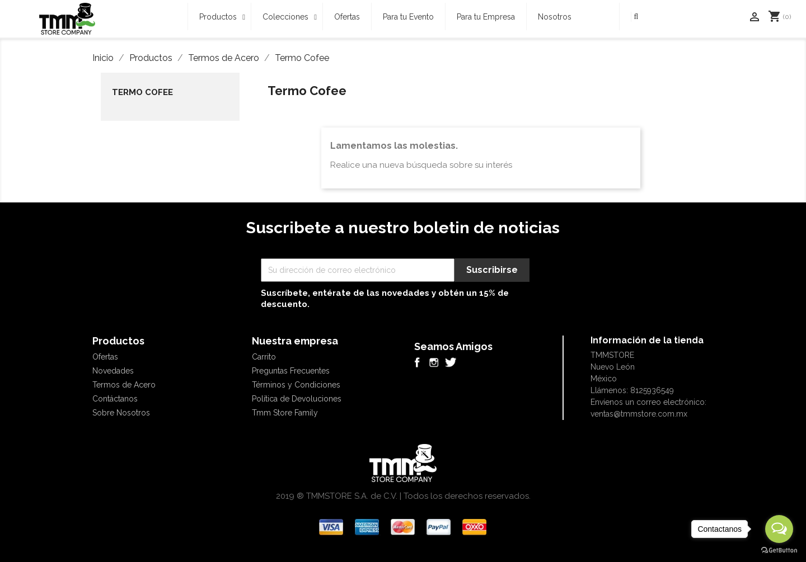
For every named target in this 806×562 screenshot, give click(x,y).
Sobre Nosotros (121, 412)
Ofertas (105, 356)
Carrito (264, 356)
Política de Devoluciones (296, 398)
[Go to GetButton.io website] (779, 550)
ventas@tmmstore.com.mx (639, 413)
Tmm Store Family (285, 412)
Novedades (113, 370)
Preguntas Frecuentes (291, 370)
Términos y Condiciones (296, 384)
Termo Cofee (142, 92)
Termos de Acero (124, 384)
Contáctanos (115, 398)
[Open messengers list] (779, 529)
